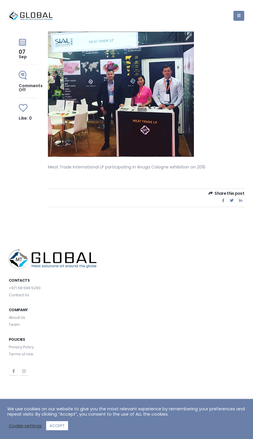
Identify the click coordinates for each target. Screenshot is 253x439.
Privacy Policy (21, 347)
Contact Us (19, 294)
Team (14, 324)
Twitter (232, 200)
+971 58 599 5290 (25, 287)
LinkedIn (240, 200)
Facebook (223, 200)
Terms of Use (21, 354)
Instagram (24, 371)
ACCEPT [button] (57, 425)
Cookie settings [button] (25, 425)
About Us (17, 317)
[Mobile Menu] (238, 16)
